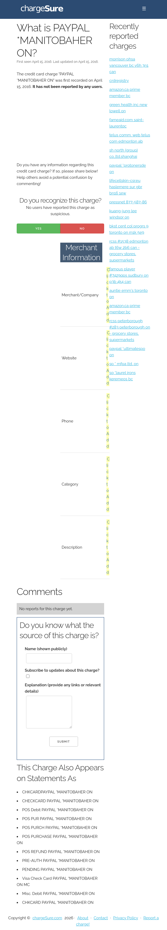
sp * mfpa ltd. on (124, 363)
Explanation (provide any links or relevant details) (63, 688)
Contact (101, 918)
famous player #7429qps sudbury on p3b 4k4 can (128, 275)
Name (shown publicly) (46, 649)
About (82, 918)
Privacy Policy (125, 918)
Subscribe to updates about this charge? (62, 670)
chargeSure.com (47, 918)
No (82, 228)
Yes (38, 228)
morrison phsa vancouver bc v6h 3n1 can (128, 65)
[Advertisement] (60, 129)
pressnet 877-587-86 (128, 202)
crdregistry (119, 80)
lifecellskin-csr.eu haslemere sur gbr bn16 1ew (125, 187)
